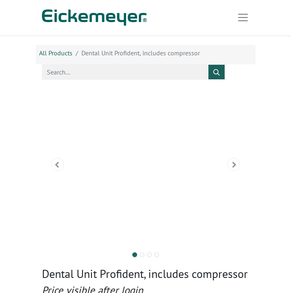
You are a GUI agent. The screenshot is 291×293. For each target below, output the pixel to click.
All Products (55, 53)
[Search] (216, 72)
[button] (57, 164)
